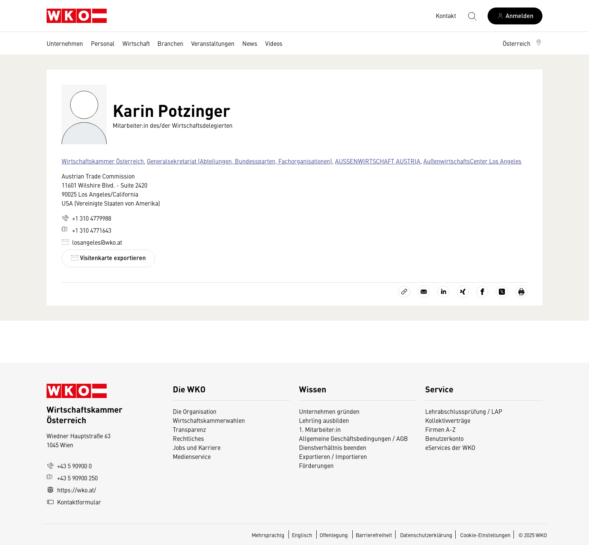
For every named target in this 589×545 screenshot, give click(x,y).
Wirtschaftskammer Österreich (103, 161)
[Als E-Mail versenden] (424, 292)
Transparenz (189, 429)
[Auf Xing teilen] (463, 292)
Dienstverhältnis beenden (332, 447)
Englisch (302, 535)
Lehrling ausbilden (324, 420)
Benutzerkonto (444, 438)
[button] (522, 43)
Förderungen (316, 465)
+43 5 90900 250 (72, 478)
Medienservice (192, 456)
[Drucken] (521, 292)
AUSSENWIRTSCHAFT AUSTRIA (377, 161)
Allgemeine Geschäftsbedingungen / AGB (353, 438)
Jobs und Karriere (196, 447)
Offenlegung (334, 535)
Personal (103, 43)
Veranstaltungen (212, 43)
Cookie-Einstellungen (485, 535)
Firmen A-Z (440, 429)
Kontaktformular (74, 502)
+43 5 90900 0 (69, 466)
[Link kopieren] (404, 292)
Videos (273, 43)
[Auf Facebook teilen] (482, 292)
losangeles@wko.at (92, 242)
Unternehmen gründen (329, 411)
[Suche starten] (472, 15)
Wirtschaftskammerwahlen (209, 420)
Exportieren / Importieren (333, 456)
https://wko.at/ (71, 490)
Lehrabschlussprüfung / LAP (463, 411)
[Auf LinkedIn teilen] (443, 292)
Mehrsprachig (268, 535)
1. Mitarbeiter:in (320, 429)
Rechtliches (188, 438)
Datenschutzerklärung (426, 535)
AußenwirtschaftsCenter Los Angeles (472, 161)
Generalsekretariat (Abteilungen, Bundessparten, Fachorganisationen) (239, 161)
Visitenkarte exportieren (108, 257)
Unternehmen (65, 43)
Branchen (170, 43)
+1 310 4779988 (86, 218)
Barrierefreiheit (374, 535)
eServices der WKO (450, 447)
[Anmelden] (515, 16)
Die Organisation (194, 411)
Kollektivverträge (447, 420)
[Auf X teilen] (502, 292)
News (249, 43)
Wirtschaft (136, 43)
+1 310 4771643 (86, 230)
